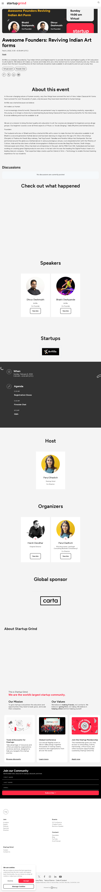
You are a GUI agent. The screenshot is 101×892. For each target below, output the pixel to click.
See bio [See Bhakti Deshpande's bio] (66, 311)
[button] (98, 3)
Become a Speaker (57, 826)
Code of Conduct (61, 880)
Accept (26, 881)
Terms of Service (49, 880)
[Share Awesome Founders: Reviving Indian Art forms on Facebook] (4, 74)
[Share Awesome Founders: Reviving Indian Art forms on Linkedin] (13, 74)
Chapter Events (57, 824)
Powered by (50, 887)
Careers (5, 850)
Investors (6, 822)
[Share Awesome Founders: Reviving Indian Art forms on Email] (18, 74)
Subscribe (49, 793)
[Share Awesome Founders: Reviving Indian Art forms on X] (9, 74)
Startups (5, 826)
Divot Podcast (56, 841)
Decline (10, 881)
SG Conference (57, 822)
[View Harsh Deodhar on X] (35, 539)
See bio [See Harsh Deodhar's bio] (35, 556)
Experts (5, 824)
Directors (6, 830)
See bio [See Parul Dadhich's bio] (66, 556)
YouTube (55, 839)
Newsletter (55, 835)
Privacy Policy (38, 880)
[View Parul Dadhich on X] (65, 539)
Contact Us (6, 852)
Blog (53, 837)
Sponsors (6, 828)
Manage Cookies (18, 886)
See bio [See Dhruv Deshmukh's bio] (35, 311)
